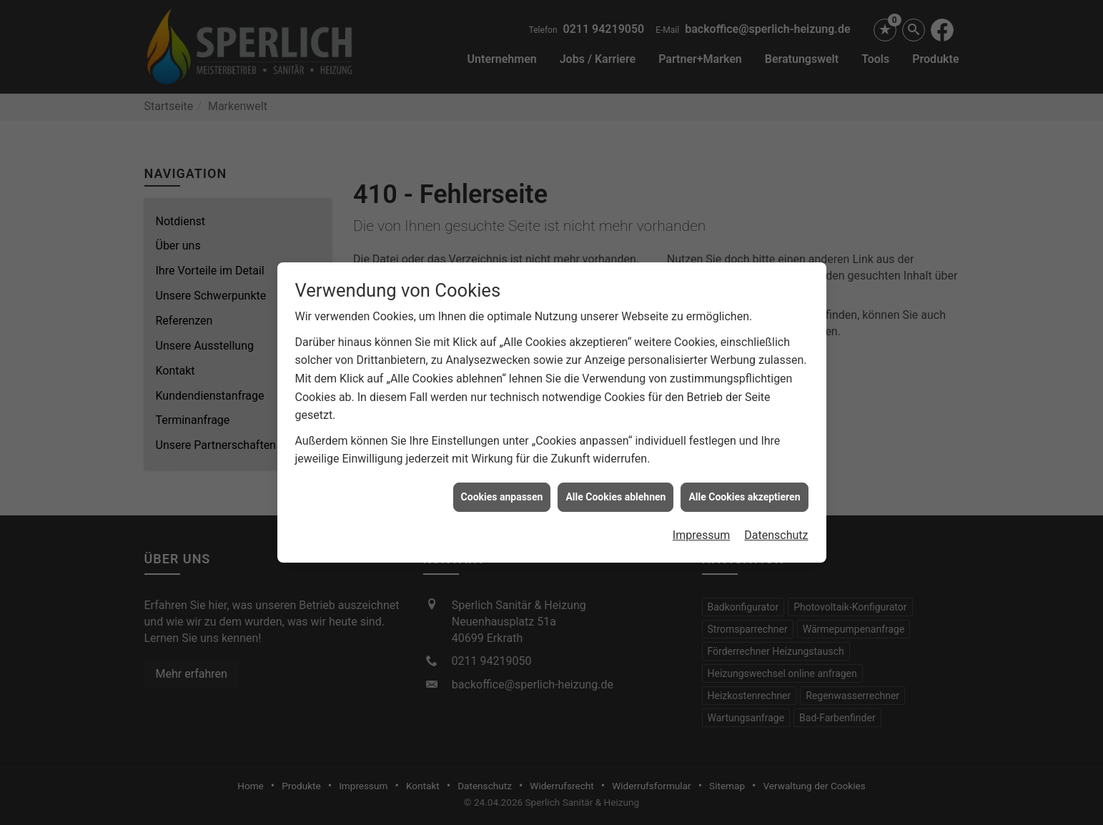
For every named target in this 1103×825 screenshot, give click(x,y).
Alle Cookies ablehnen (615, 490)
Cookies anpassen (502, 490)
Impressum (702, 529)
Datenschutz (776, 529)
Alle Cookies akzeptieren (744, 490)
